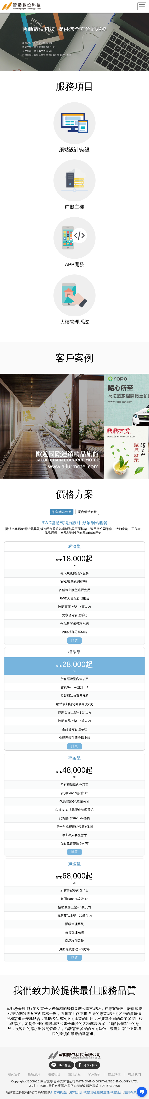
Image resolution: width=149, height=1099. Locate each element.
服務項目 (54, 1074)
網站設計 (76, 1092)
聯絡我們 (134, 1074)
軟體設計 (116, 1092)
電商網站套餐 (87, 511)
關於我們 (14, 1074)
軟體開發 (90, 1092)
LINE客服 (64, 1065)
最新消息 (34, 1074)
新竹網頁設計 (59, 1092)
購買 (74, 640)
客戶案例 (94, 1074)
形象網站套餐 (61, 511)
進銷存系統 (132, 1092)
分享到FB (90, 1065)
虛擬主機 (103, 1092)
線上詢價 (114, 1074)
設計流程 (74, 1074)
